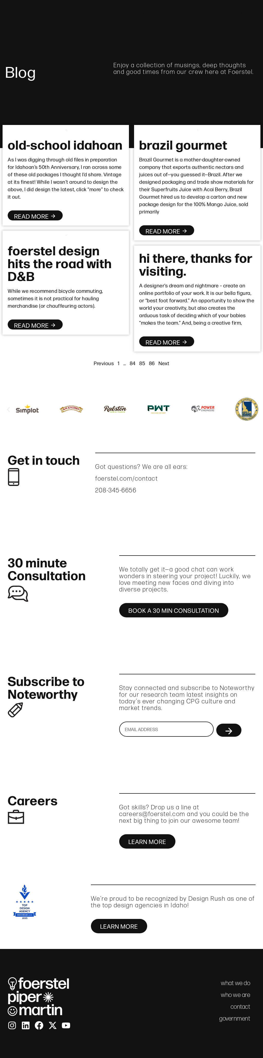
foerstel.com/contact (126, 478)
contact (250, 12)
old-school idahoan (65, 144)
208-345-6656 (115, 490)
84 (133, 363)
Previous (104, 363)
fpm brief (217, 12)
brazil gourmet (183, 144)
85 (142, 363)
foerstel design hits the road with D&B (60, 262)
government (234, 1018)
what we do (179, 12)
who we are (137, 12)
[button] (8, 409)
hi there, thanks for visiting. (195, 263)
